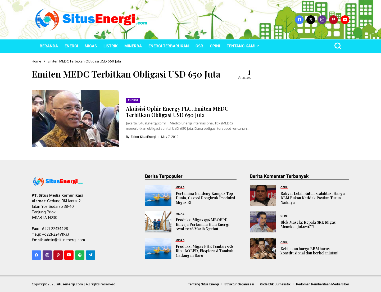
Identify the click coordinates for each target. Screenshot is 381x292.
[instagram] (322, 19)
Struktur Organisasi (239, 284)
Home (36, 61)
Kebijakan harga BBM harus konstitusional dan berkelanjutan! (309, 251)
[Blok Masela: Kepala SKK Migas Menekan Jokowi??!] (263, 221)
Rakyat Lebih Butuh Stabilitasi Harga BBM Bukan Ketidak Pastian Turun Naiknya (312, 198)
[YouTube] (345, 19)
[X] (310, 19)
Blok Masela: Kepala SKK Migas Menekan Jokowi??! (308, 224)
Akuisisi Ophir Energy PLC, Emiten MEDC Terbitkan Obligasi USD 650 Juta (177, 111)
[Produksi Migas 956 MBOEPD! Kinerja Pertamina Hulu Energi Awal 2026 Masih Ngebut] (158, 221)
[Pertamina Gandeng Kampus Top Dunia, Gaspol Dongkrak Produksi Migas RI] (158, 195)
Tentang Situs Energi (203, 284)
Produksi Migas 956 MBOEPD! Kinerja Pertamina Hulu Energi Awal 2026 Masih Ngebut (202, 224)
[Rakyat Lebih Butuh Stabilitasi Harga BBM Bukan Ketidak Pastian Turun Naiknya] (263, 195)
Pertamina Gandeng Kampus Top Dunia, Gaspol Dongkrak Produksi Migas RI (205, 198)
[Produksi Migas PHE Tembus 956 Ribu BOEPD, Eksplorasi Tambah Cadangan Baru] (158, 248)
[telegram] (90, 255)
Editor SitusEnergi (143, 137)
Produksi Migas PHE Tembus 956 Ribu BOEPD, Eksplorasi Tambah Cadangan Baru (204, 251)
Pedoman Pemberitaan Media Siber (322, 284)
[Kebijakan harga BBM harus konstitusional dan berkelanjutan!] (263, 248)
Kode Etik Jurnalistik (275, 284)
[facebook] (299, 19)
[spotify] (79, 255)
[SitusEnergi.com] (91, 19)
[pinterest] (333, 19)
